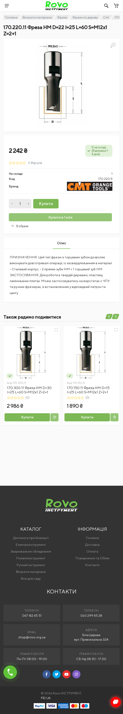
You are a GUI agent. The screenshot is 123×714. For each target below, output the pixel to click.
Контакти (92, 565)
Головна (11, 17)
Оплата (92, 551)
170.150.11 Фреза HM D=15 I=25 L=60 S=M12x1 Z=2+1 (88, 390)
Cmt (106, 17)
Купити (46, 203)
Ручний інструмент (31, 565)
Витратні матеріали (37, 17)
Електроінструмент (31, 544)
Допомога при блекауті (31, 538)
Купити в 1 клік (60, 217)
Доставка (92, 544)
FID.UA (46, 698)
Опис (61, 243)
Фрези (62, 17)
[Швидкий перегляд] (56, 329)
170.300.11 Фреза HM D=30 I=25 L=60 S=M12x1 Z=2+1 (29, 390)
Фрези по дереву (85, 17)
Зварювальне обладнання (30, 551)
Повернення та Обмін (92, 558)
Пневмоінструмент (30, 558)
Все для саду (31, 578)
